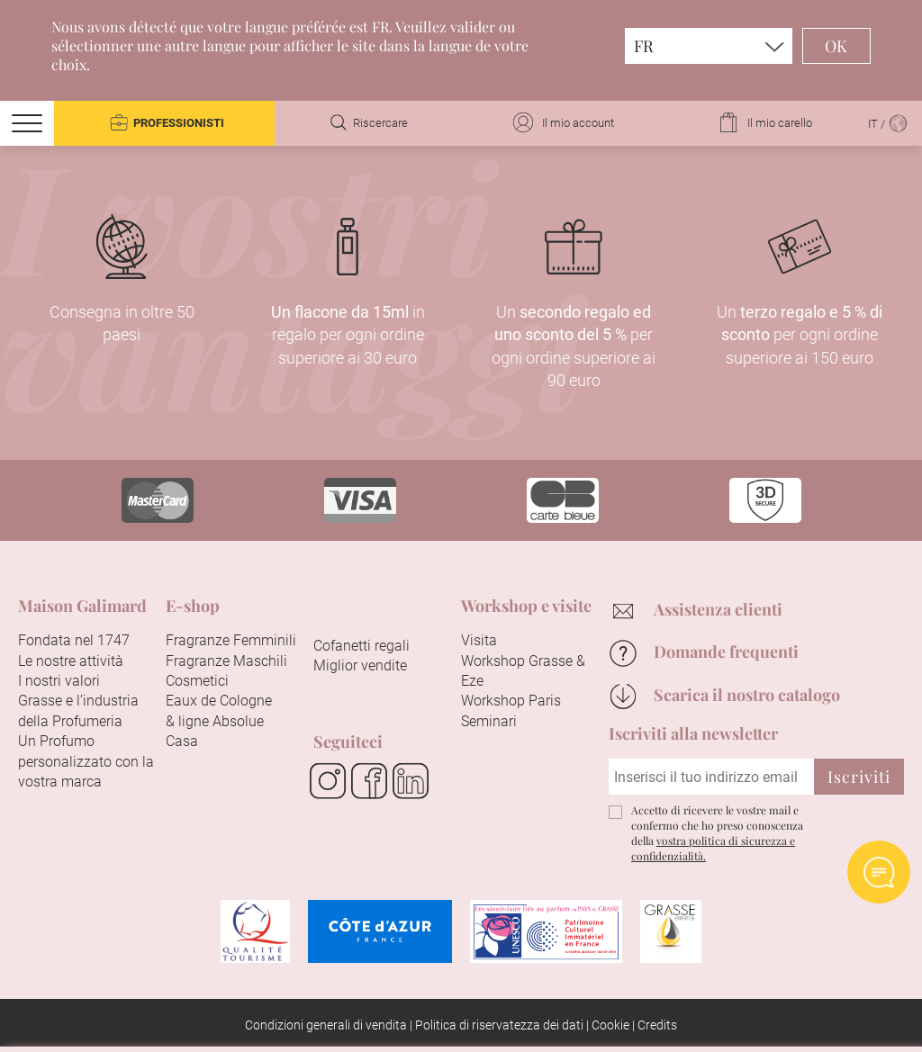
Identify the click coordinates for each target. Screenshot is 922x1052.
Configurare (528, 1012)
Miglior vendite (360, 665)
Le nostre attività (70, 661)
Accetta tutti (383, 1012)
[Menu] (27, 123)
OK (836, 46)
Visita (479, 640)
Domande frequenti (726, 651)
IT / (888, 123)
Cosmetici (197, 680)
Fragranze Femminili (231, 640)
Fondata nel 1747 (74, 640)
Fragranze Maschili (226, 661)
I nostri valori (59, 680)
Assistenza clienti (718, 609)
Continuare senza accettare (775, 716)
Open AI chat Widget (878, 872)
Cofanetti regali (361, 645)
